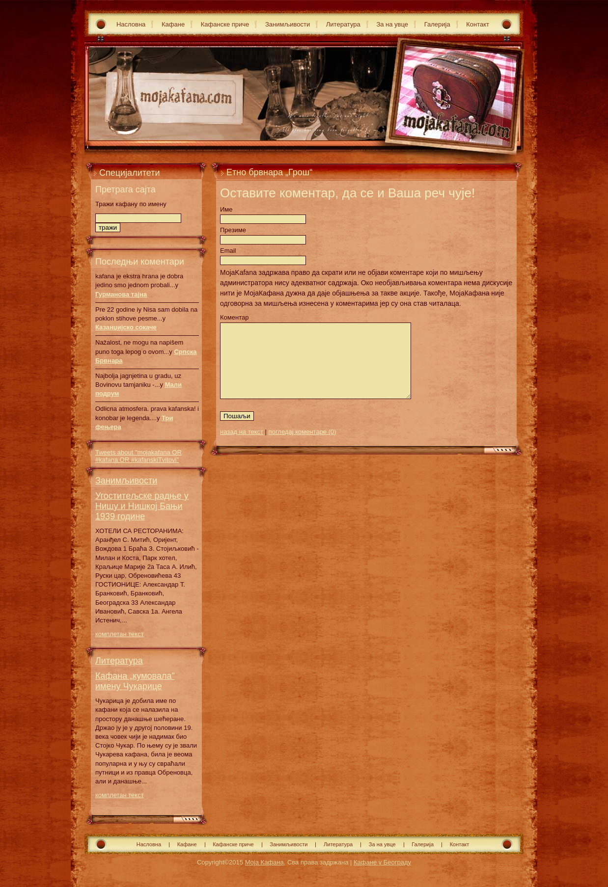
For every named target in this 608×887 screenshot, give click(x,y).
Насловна (130, 24)
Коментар (234, 317)
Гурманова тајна (121, 294)
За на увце (392, 24)
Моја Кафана (264, 862)
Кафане (173, 24)
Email (228, 250)
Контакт (477, 24)
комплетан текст (119, 634)
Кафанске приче (225, 24)
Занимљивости (287, 24)
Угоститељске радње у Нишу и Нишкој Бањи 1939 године (142, 506)
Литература (343, 24)
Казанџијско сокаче (126, 327)
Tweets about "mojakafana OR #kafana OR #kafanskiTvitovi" (138, 456)
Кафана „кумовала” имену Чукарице (134, 681)
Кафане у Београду (382, 862)
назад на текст (241, 446)
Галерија (437, 24)
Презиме (233, 230)
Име (226, 209)
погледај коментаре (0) (302, 446)
